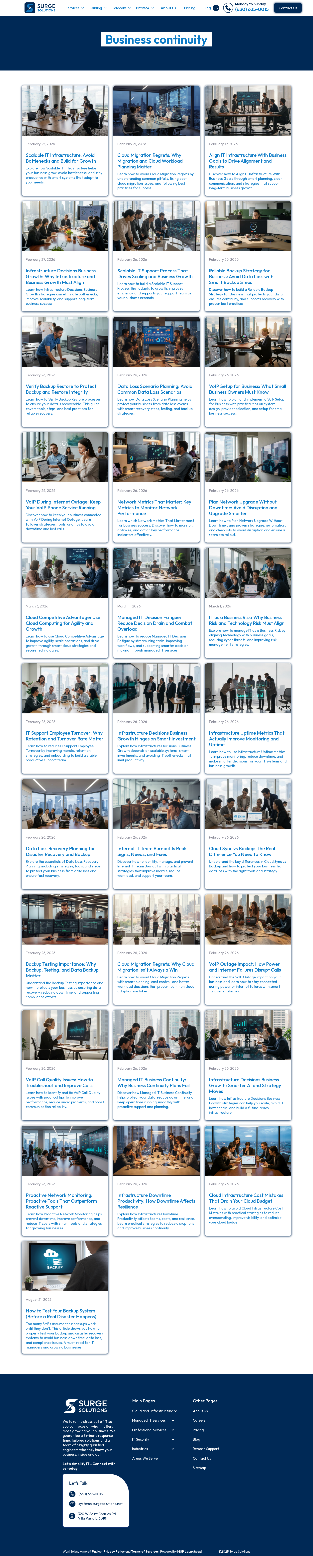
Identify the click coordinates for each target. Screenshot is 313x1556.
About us (200, 1411)
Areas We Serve (145, 1458)
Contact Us (288, 8)
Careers (199, 1420)
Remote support (206, 1448)
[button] (75, 8)
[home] (39, 8)
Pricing (189, 8)
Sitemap (199, 1467)
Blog (207, 8)
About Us (168, 8)
